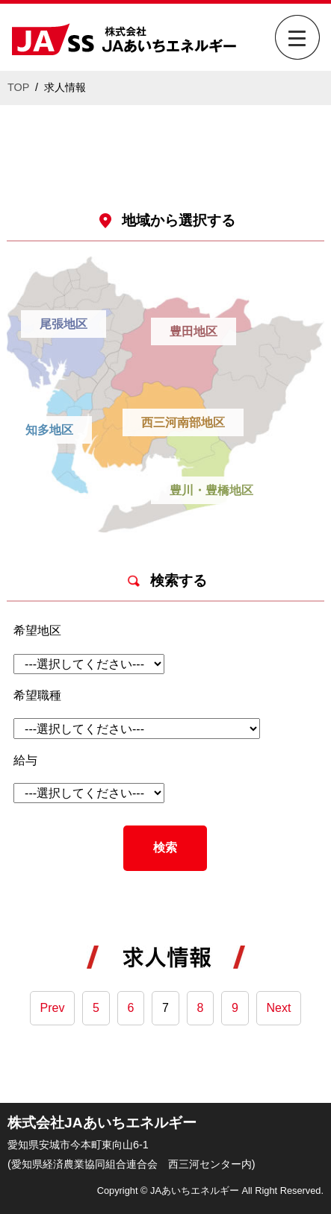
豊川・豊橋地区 (211, 490)
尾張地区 (63, 324)
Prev (52, 1007)
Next (279, 1007)
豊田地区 (193, 331)
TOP (18, 87)
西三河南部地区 (183, 422)
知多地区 (49, 430)
